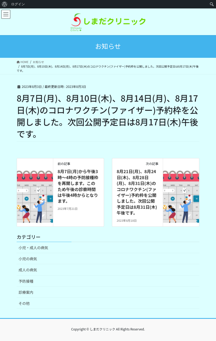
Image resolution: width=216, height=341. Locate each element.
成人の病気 (28, 269)
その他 (24, 303)
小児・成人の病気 (33, 247)
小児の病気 (28, 258)
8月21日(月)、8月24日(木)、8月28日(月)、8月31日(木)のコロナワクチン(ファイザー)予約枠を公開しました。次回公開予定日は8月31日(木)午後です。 (137, 192)
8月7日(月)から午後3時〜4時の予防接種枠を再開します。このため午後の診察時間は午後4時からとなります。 (77, 186)
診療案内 (26, 292)
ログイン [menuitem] (18, 4)
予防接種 (26, 281)
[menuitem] (4, 4)
